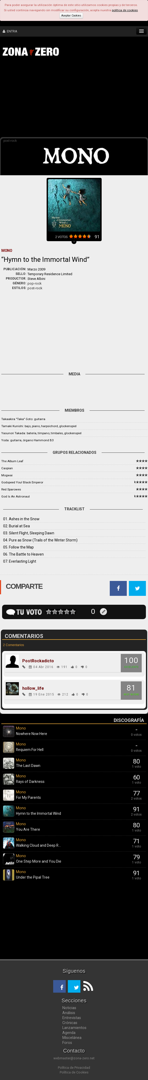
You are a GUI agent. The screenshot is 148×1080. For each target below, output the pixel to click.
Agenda (68, 1033)
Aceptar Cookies (71, 15)
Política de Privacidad (74, 1068)
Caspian (7, 468)
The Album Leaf (12, 461)
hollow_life (33, 688)
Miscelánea (71, 1038)
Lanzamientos (74, 1028)
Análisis (68, 1013)
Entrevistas (71, 1018)
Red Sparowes (11, 489)
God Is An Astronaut (15, 496)
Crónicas (69, 1023)
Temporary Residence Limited (50, 274)
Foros (67, 1043)
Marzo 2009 (36, 269)
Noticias (69, 1008)
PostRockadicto (38, 661)
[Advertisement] (76, 98)
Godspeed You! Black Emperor (22, 482)
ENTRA (10, 31)
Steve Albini (36, 279)
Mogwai (7, 475)
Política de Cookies (74, 1072)
